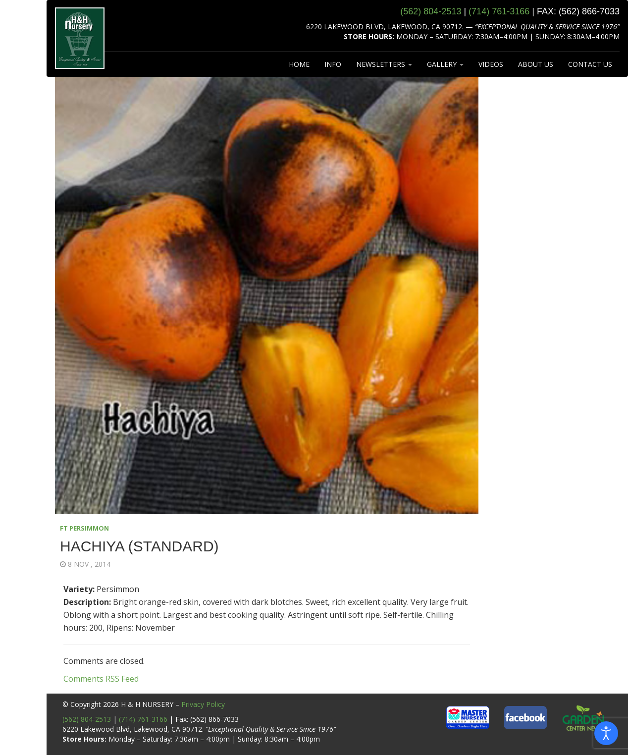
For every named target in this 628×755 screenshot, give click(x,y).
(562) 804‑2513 (430, 11)
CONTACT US (590, 64)
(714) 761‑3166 (499, 11)
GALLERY (445, 64)
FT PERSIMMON (84, 528)
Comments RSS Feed (101, 678)
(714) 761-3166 (143, 719)
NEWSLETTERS (384, 64)
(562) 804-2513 (86, 719)
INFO (332, 64)
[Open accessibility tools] (606, 733)
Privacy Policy (203, 704)
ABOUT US (535, 64)
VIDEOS (490, 64)
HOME (299, 64)
